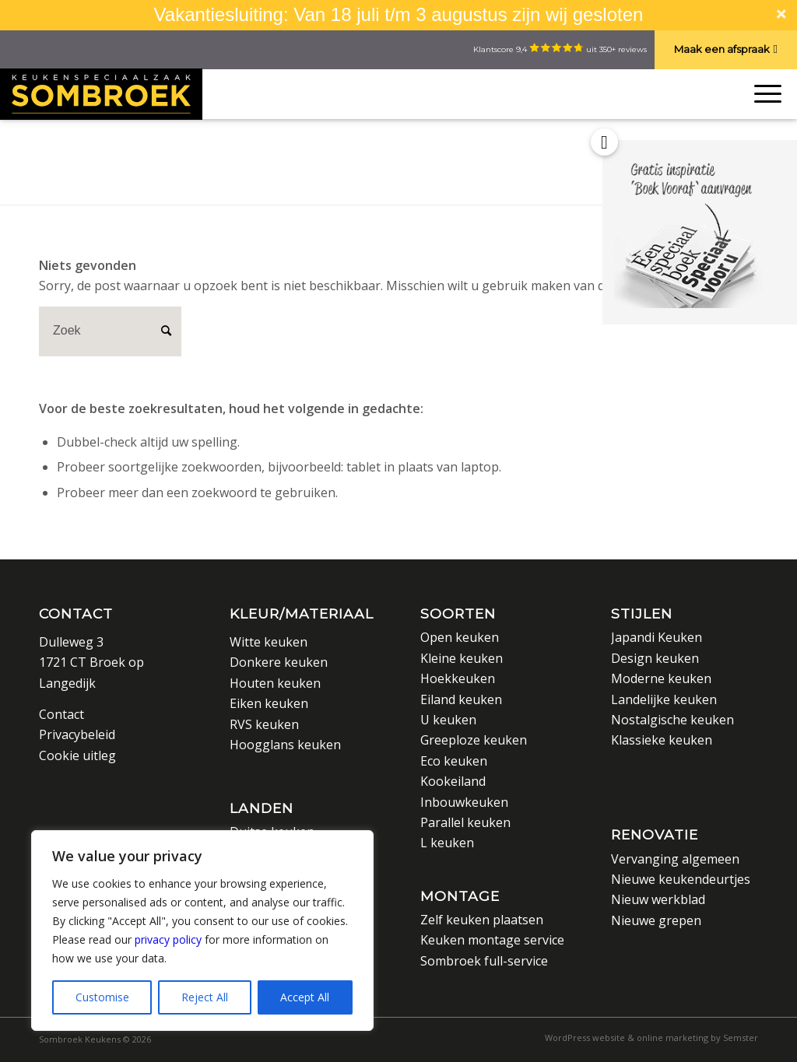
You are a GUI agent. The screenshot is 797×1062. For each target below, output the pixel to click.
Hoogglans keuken (285, 744)
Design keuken (655, 658)
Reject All (204, 997)
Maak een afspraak (722, 49)
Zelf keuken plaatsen (481, 919)
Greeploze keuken (473, 739)
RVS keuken (264, 724)
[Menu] (764, 93)
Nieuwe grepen (656, 920)
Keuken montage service (492, 939)
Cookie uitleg (77, 755)
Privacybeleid (77, 734)
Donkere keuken (279, 662)
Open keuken (459, 637)
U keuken (448, 719)
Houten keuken (275, 683)
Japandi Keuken (656, 637)
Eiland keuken (461, 699)
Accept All (304, 997)
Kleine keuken (461, 658)
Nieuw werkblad (658, 899)
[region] (202, 930)
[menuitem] (647, 1038)
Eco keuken (453, 760)
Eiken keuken (269, 703)
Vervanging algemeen (675, 858)
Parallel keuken (465, 822)
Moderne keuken (661, 678)
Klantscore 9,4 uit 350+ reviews (560, 49)
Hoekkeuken (457, 678)
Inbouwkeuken (464, 802)
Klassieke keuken (661, 739)
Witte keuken (268, 641)
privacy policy (168, 939)
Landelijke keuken (664, 699)
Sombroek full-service (484, 960)
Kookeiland (453, 781)
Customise (102, 997)
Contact (76, 613)
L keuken (447, 842)
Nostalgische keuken (672, 719)
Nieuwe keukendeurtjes (680, 879)
